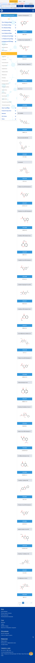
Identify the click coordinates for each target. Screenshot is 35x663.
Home (2, 609)
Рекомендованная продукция (7, 616)
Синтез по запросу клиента (6, 635)
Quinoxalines (4, 99)
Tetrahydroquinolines (6, 105)
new (9, 19)
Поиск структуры (29, 6)
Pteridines (4, 77)
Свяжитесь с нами (5, 648)
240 (31, 602)
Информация (4, 638)
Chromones (4, 53)
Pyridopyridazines (5, 83)
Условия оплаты (4, 644)
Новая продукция (4, 614)
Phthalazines (4, 74)
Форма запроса (4, 641)
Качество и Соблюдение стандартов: (8, 627)
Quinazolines (4, 89)
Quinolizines (4, 96)
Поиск (20, 6)
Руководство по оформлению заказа (8, 642)
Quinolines (4, 92)
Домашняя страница (13, 1)
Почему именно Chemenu (6, 613)
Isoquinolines (4, 65)
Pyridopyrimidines (5, 86)
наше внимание (4, 611)
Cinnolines (4, 56)
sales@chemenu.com (9, 652)
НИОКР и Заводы (4, 625)
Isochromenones (5, 62)
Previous (20, 602)
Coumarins (4, 59)
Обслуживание (4, 631)
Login (24, 1)
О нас (2, 620)
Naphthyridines (5, 71)
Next (19, 604)
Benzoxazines (4, 50)
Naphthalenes (4, 68)
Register (20, 1)
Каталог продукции (5, 633)
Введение (3, 622)
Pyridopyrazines (5, 80)
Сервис (2, 624)
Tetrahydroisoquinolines (6, 102)
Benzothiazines (5, 47)
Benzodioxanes (5, 44)
